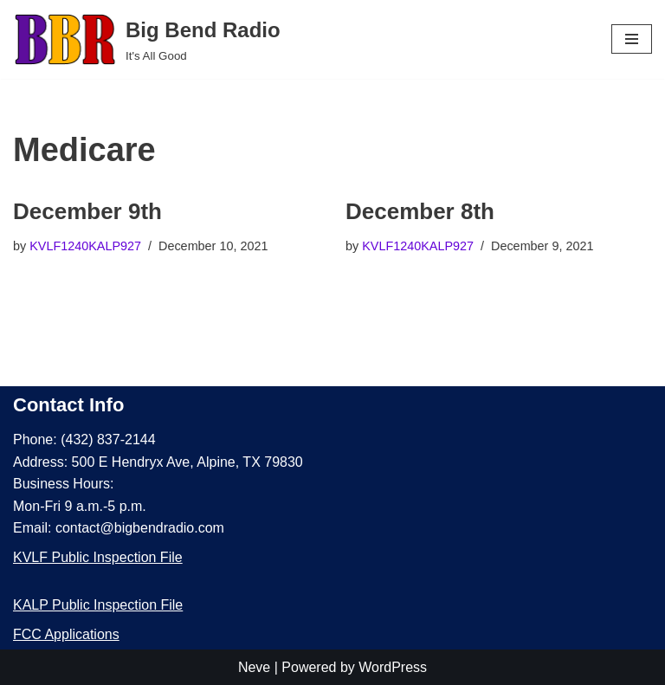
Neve (254, 667)
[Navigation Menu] (631, 39)
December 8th (419, 211)
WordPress (392, 667)
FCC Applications (66, 634)
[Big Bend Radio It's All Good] (147, 39)
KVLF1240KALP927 (85, 246)
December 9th (87, 211)
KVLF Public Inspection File (98, 557)
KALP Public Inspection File (98, 605)
